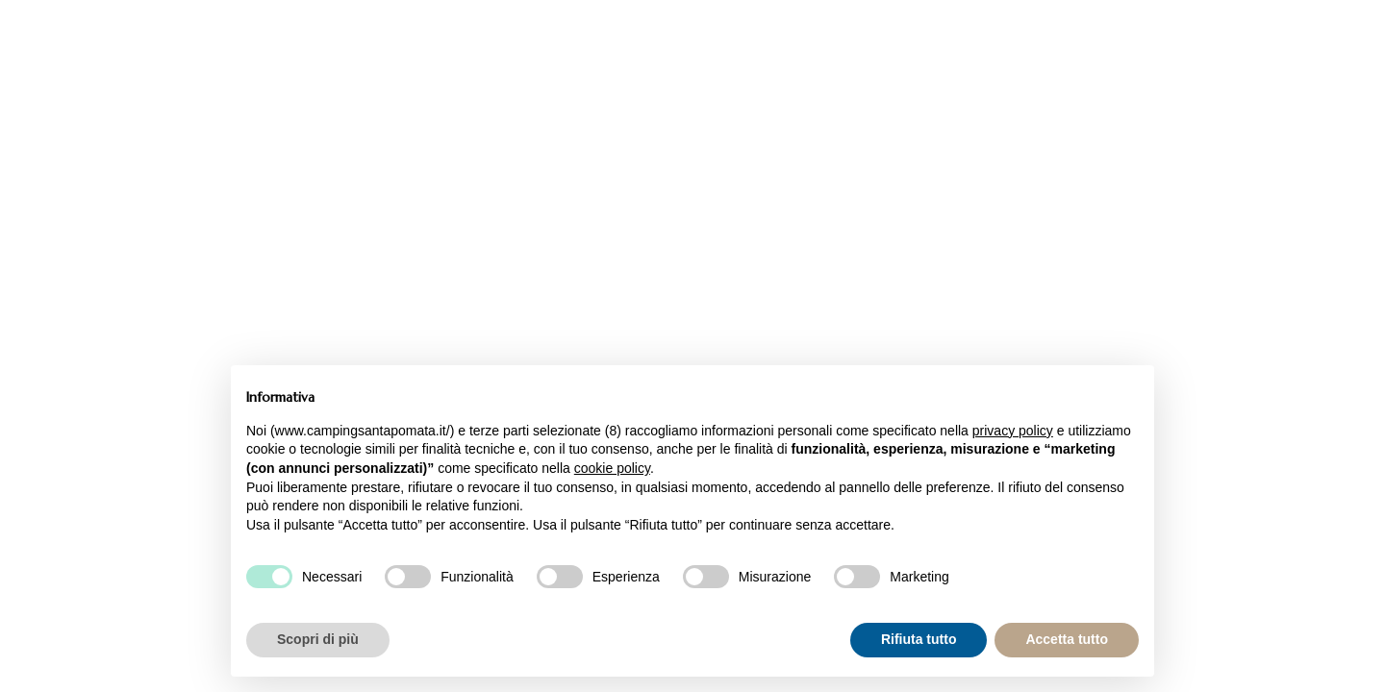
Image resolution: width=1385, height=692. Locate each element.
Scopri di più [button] (318, 639)
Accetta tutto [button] (1066, 639)
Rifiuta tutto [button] (919, 639)
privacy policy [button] (1012, 430)
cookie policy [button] (612, 468)
